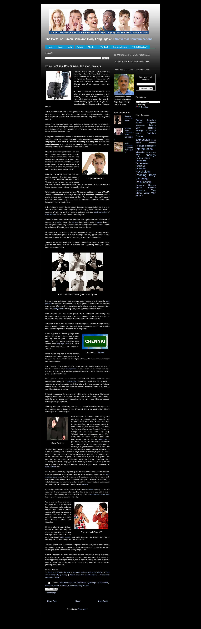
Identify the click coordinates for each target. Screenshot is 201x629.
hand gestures (58, 309)
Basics (152, 125)
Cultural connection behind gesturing (83, 575)
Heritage (140, 146)
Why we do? (84, 586)
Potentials (49, 586)
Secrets (152, 185)
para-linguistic (72, 381)
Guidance (152, 143)
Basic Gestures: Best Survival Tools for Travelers (73, 66)
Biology (139, 130)
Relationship (144, 182)
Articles (80, 47)
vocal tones (57, 477)
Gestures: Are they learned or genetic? (88, 572)
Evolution (151, 133)
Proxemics (141, 168)
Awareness (140, 125)
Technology (140, 190)
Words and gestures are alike (59, 572)
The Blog (92, 47)
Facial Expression (78, 583)
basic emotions (51, 214)
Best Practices (64, 583)
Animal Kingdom (146, 120)
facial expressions (100, 212)
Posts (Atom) (83, 609)
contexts (85, 484)
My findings (91, 583)
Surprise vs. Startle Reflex (129, 118)
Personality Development (142, 162)
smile (59, 222)
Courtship (151, 130)
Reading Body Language (146, 176)
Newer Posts (52, 601)
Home (50, 47)
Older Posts (103, 601)
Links (70, 47)
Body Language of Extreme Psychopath (129, 147)
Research (140, 185)
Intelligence (150, 146)
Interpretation (144, 149)
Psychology (143, 171)
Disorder (138, 133)
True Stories (73, 586)
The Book (104, 47)
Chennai (100, 352)
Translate (142, 107)
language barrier (63, 344)
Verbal (147, 193)
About (60, 47)
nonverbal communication (99, 494)
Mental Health (151, 152)
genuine (75, 222)
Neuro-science (102, 583)
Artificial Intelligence (146, 123)
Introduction (140, 152)
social (99, 222)
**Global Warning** (139, 47)
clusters (90, 489)
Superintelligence (120, 47)
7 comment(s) (50, 593)
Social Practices (60, 586)
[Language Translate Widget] (148, 102)
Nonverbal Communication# (133, 39)
